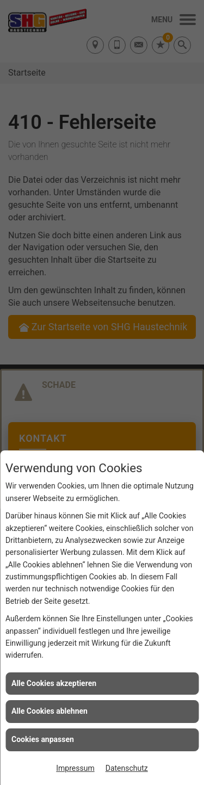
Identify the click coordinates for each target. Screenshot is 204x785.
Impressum (75, 768)
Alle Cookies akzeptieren (53, 683)
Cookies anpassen (42, 739)
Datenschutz (127, 768)
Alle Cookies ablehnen (49, 711)
